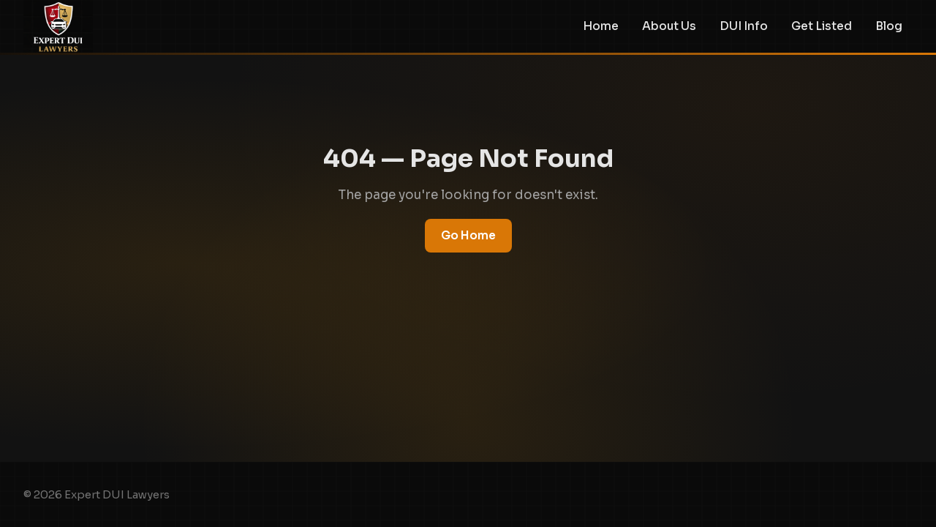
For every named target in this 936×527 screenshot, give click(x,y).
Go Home (468, 235)
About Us (669, 26)
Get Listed (821, 26)
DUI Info (744, 26)
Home (601, 26)
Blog (888, 26)
